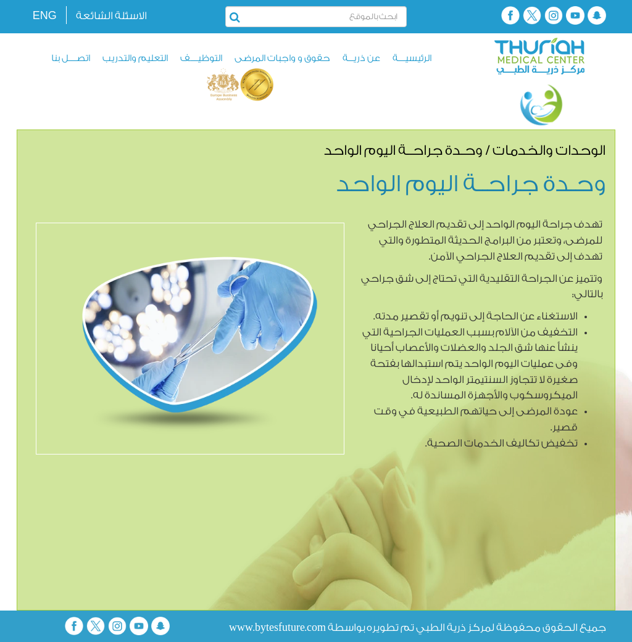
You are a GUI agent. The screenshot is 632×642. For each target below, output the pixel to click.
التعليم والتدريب (135, 58)
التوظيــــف (201, 58)
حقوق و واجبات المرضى (282, 58)
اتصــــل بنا (70, 58)
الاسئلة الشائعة (111, 16)
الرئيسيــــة (412, 58)
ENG (45, 15)
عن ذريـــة (361, 58)
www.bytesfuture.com (277, 627)
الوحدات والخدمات (549, 150)
